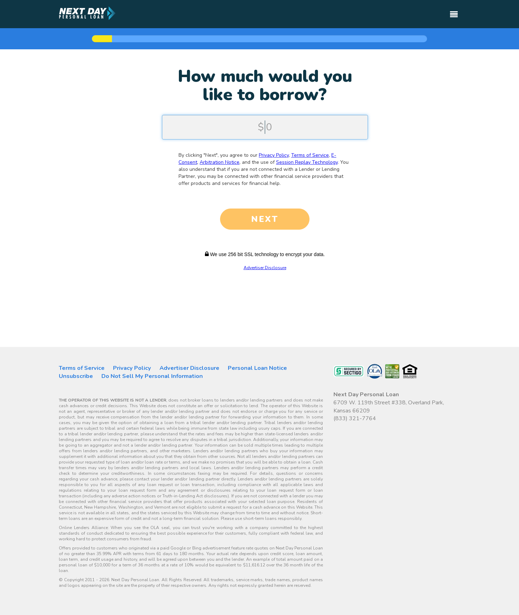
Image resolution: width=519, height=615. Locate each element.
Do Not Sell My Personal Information (152, 376)
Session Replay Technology (307, 162)
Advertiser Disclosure (265, 268)
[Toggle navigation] (454, 11)
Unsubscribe (76, 376)
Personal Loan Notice (257, 368)
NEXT (265, 219)
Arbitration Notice (219, 162)
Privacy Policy (274, 155)
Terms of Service (310, 155)
